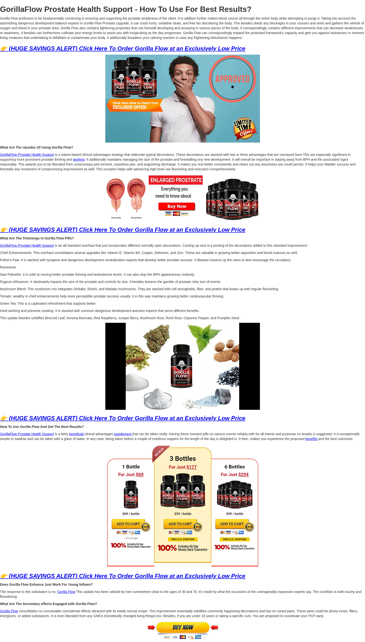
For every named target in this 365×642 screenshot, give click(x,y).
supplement (123, 434)
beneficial (76, 434)
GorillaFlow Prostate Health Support (27, 155)
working (79, 159)
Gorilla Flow (66, 592)
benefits (312, 439)
